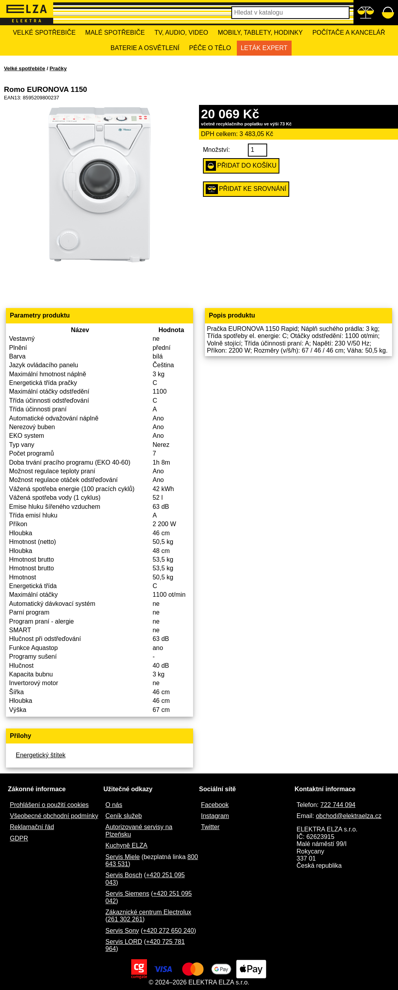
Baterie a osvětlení (144, 48)
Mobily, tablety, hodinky (260, 32)
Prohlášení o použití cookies (49, 804)
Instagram (215, 816)
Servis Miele (123, 857)
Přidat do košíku (241, 166)
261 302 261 (125, 919)
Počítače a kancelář (348, 32)
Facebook (215, 804)
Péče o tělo (210, 48)
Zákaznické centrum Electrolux (149, 912)
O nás (114, 804)
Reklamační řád (32, 827)
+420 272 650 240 (168, 930)
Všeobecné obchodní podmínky (54, 816)
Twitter (210, 827)
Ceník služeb (124, 816)
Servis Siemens (127, 893)
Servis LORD (124, 941)
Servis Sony (122, 930)
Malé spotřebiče (115, 32)
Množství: (216, 149)
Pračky (58, 68)
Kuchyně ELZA (127, 845)
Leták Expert (264, 48)
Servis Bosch (124, 875)
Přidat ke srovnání (246, 189)
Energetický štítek (40, 755)
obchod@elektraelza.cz (348, 816)
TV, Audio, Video (181, 32)
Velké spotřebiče (44, 32)
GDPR (19, 838)
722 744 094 (337, 804)
